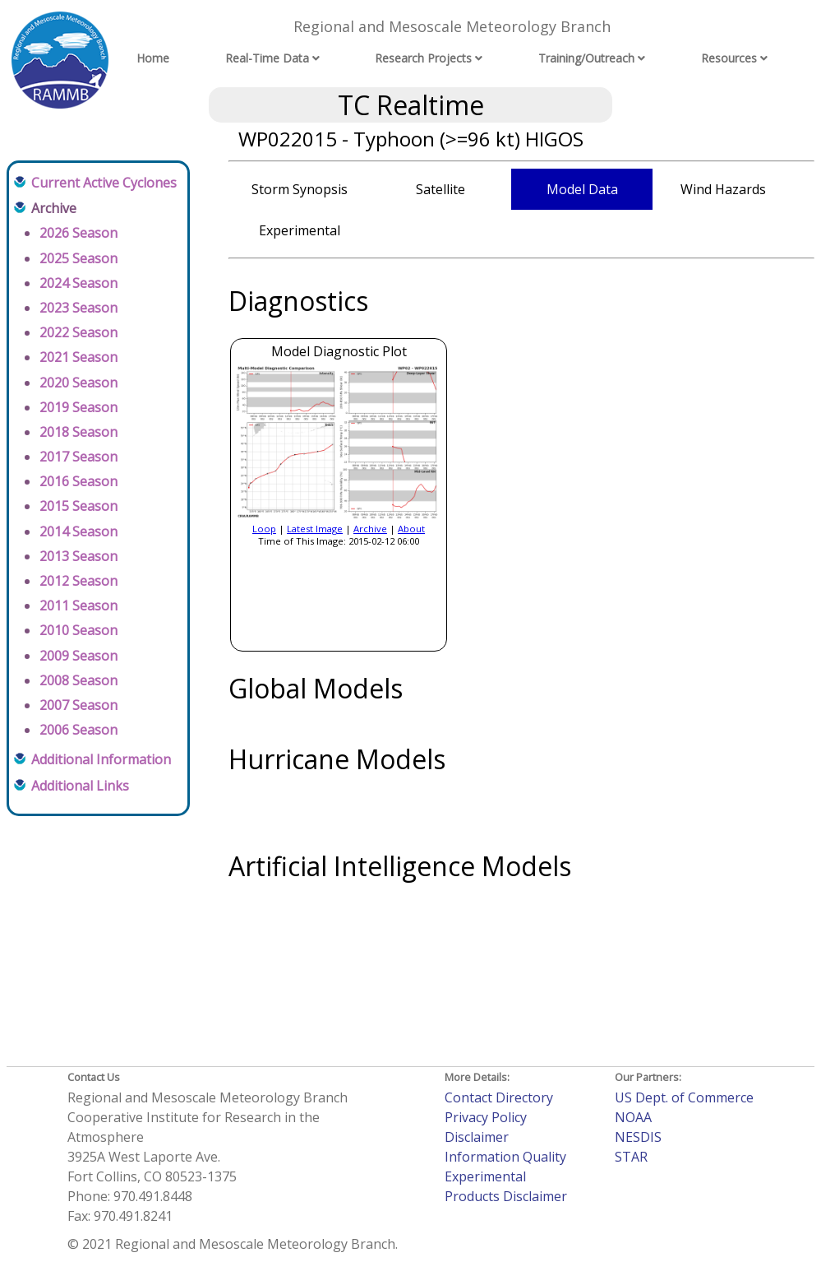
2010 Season (78, 630)
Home (152, 58)
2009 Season (78, 656)
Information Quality (505, 1157)
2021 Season (78, 357)
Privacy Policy (486, 1117)
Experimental (299, 230)
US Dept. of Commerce (684, 1097)
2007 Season (78, 705)
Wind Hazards (723, 189)
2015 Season (78, 506)
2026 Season (78, 233)
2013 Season (78, 556)
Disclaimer (477, 1137)
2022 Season (78, 332)
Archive (370, 528)
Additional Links (80, 786)
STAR (631, 1157)
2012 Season (78, 581)
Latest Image (315, 528)
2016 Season (78, 481)
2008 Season (78, 680)
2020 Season (78, 382)
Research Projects (423, 58)
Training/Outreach (586, 58)
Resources (729, 58)
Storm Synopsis (299, 189)
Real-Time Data (267, 58)
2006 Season (78, 730)
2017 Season (78, 457)
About (411, 528)
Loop (264, 528)
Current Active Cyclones (104, 183)
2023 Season (78, 308)
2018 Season (78, 432)
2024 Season (78, 283)
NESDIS (638, 1137)
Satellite (440, 189)
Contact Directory (499, 1097)
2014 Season (78, 531)
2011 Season (78, 605)
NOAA (633, 1117)
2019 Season (78, 407)
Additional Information (101, 759)
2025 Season (78, 258)
